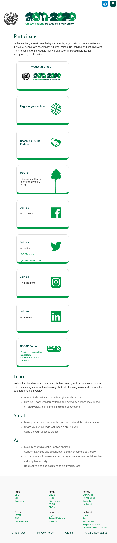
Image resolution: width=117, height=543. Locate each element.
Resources (54, 512)
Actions (86, 492)
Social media (89, 521)
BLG (17, 518)
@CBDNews (27, 254)
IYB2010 (53, 504)
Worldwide (88, 495)
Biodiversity (54, 501)
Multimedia (54, 521)
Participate (88, 504)
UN (16, 498)
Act (84, 518)
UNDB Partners (22, 521)
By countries (89, 498)
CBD (17, 495)
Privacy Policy (45, 532)
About (51, 492)
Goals (51, 498)
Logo (51, 515)
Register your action (92, 524)
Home (17, 492)
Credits (69, 532)
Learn (85, 515)
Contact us (20, 501)
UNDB (52, 495)
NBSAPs (25, 360)
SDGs (52, 507)
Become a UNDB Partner (95, 527)
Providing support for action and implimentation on (31, 355)
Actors (18, 512)
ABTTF (18, 515)
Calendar (87, 501)
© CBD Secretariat (96, 532)
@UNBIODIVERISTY (31, 260)
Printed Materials (57, 518)
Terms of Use (18, 532)
